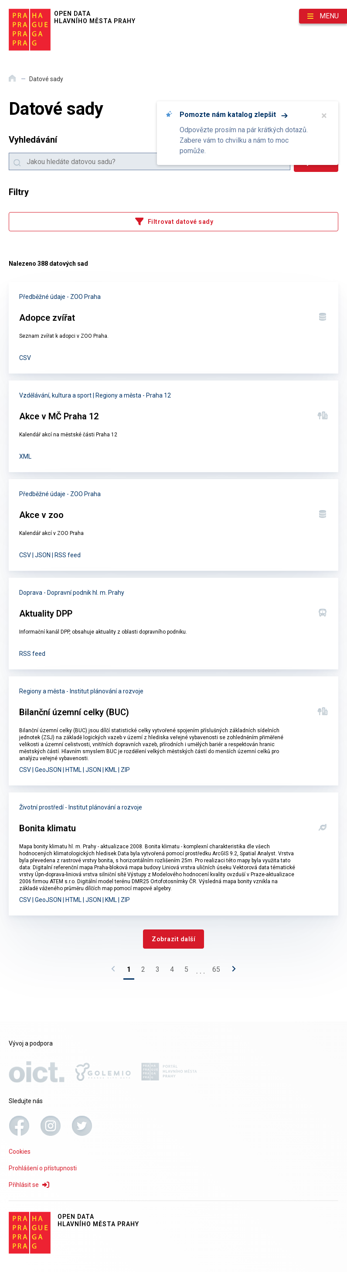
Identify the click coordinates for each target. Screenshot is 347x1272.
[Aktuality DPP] (173, 623)
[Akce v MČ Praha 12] (173, 426)
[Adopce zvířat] (173, 328)
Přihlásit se (29, 1184)
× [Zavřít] (324, 115)
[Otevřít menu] (323, 16)
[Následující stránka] (231, 971)
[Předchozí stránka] (115, 971)
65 (216, 969)
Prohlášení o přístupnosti (43, 1168)
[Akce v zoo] (173, 525)
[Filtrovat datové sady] (173, 221)
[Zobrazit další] (173, 939)
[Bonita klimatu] (173, 853)
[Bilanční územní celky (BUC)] (173, 730)
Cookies (20, 1151)
